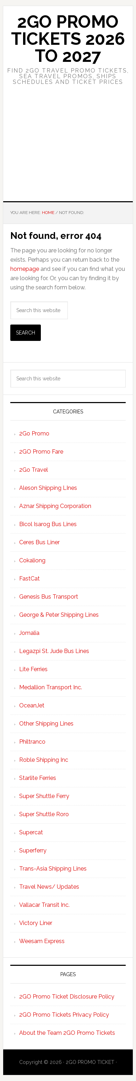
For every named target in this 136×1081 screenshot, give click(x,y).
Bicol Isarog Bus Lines (48, 524)
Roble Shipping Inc (43, 759)
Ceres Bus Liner (39, 542)
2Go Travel (33, 469)
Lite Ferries (33, 669)
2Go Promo (34, 433)
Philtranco (32, 741)
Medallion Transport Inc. (50, 687)
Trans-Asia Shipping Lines (53, 868)
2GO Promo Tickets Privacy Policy (64, 1014)
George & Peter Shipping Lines (59, 614)
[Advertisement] (68, 149)
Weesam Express (42, 941)
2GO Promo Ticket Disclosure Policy (66, 996)
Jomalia (29, 633)
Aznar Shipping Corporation (55, 506)
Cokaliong (32, 560)
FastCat (29, 578)
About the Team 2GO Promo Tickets (67, 1032)
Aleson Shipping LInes (48, 488)
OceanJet (31, 705)
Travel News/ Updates (49, 886)
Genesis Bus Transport (48, 596)
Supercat (31, 832)
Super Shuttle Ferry (44, 796)
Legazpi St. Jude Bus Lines (54, 651)
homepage (24, 269)
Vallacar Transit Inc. (44, 904)
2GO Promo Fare (41, 451)
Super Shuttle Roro (44, 814)
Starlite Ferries (37, 778)
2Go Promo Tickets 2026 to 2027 (68, 39)
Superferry (33, 850)
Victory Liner (35, 923)
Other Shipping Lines (46, 723)
